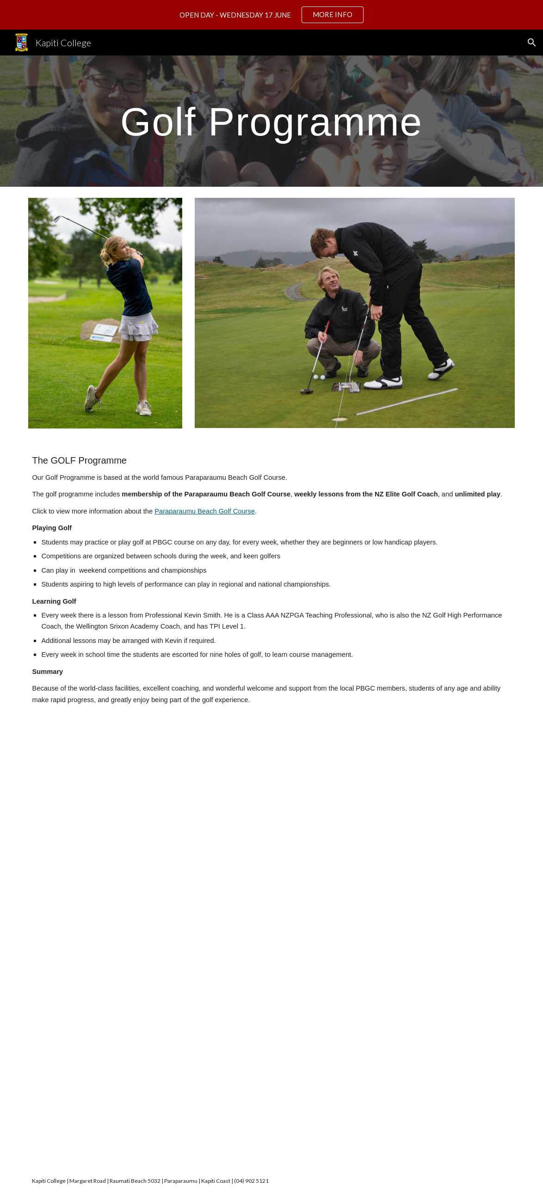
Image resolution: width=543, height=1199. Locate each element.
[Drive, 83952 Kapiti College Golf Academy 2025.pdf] (292, 941)
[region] (271, 15)
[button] (532, 42)
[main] (271, 121)
